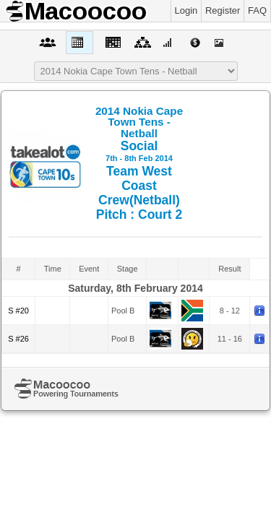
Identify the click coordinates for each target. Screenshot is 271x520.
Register (222, 10)
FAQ (257, 10)
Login (186, 10)
